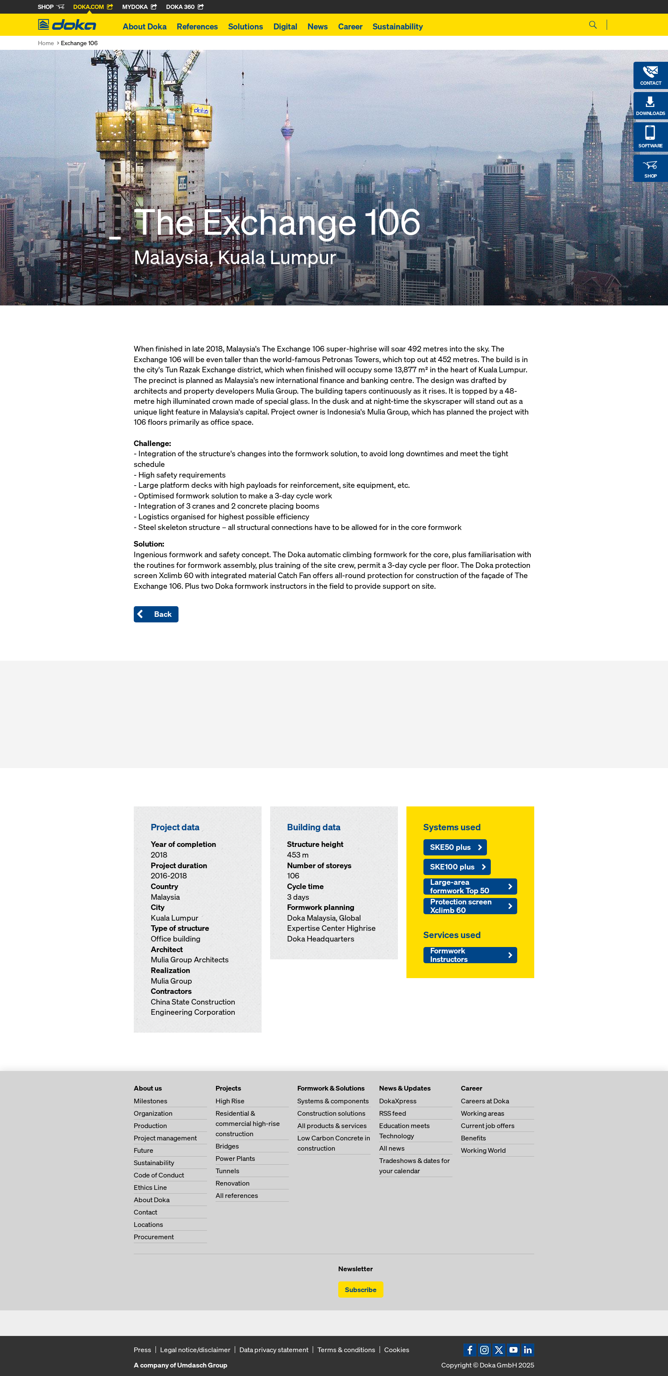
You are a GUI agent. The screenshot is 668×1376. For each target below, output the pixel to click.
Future (143, 1150)
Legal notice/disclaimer (195, 1349)
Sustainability (398, 26)
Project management (165, 1138)
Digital (285, 26)
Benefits (473, 1138)
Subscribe (361, 1289)
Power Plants (235, 1158)
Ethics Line (150, 1187)
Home (46, 43)
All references (237, 1195)
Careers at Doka (485, 1100)
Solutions (245, 26)
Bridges (227, 1146)
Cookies (396, 1349)
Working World (483, 1150)
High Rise (230, 1100)
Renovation (233, 1183)
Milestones (150, 1100)
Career (350, 26)
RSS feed (392, 1113)
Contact (145, 1212)
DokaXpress (398, 1100)
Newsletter (355, 1268)
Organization (153, 1113)
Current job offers (488, 1125)
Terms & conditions (346, 1349)
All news (392, 1148)
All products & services (332, 1125)
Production (150, 1125)
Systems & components (333, 1100)
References (197, 26)
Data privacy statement (273, 1349)
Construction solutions (331, 1113)
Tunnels (227, 1170)
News (318, 26)
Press (142, 1349)
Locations (148, 1224)
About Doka (145, 26)
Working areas (482, 1113)
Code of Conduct (159, 1175)
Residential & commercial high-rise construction (248, 1123)
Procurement (154, 1236)
